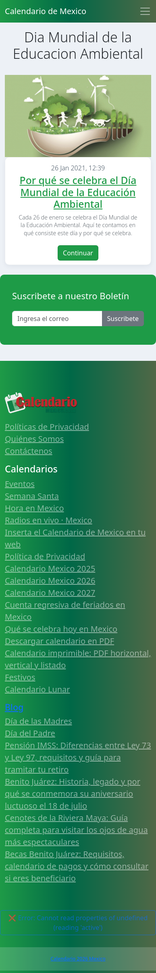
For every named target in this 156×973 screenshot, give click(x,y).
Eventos (20, 483)
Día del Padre (30, 733)
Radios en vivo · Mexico (48, 520)
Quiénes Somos (34, 438)
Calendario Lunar (37, 689)
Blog (14, 707)
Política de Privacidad (45, 556)
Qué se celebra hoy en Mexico (61, 628)
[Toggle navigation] (145, 11)
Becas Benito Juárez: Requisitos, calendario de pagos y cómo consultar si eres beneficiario (76, 866)
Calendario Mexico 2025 (50, 568)
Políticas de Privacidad (47, 426)
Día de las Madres (38, 721)
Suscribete (123, 318)
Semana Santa (32, 496)
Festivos (20, 677)
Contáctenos (28, 450)
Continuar (78, 252)
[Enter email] (57, 318)
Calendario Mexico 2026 (50, 580)
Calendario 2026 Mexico (77, 958)
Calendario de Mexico (45, 11)
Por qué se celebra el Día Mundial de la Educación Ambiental (78, 192)
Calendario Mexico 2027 (50, 592)
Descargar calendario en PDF (59, 641)
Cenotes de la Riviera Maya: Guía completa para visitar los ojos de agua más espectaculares (76, 829)
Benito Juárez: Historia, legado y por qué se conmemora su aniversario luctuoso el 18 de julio (72, 793)
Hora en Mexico (34, 508)
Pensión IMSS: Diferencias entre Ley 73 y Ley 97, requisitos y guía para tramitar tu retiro (78, 757)
